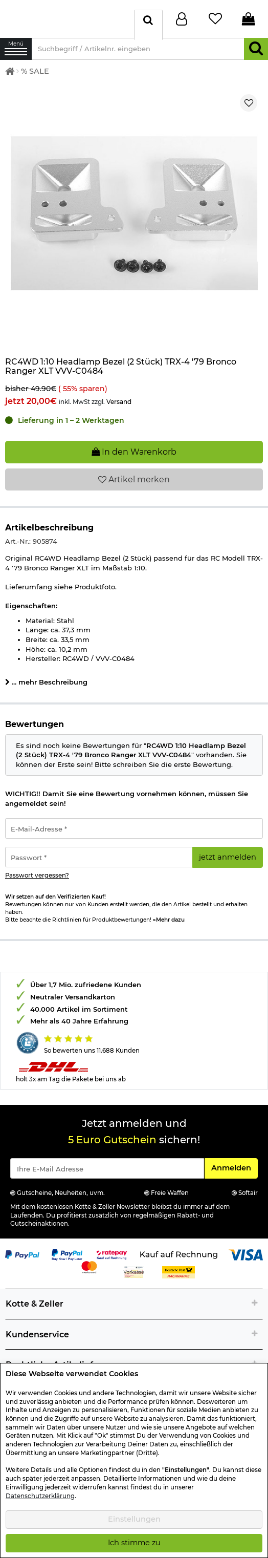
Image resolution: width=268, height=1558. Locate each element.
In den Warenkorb (134, 456)
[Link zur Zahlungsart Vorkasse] (133, 1276)
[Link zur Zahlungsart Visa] (246, 1259)
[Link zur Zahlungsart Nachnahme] (178, 1276)
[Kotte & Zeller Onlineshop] (64, 20)
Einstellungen (134, 1519)
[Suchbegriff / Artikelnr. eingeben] (137, 53)
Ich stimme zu (134, 1542)
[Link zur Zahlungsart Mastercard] (89, 1271)
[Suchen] (256, 53)
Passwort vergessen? (37, 880)
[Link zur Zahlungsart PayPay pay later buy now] (67, 1259)
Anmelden (234, 1172)
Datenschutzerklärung (40, 1496)
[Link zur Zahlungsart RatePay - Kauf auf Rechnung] (111, 1259)
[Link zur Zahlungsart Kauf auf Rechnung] (178, 1259)
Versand (118, 406)
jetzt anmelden (227, 861)
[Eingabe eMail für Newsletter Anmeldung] (107, 1173)
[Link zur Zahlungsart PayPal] (22, 1259)
